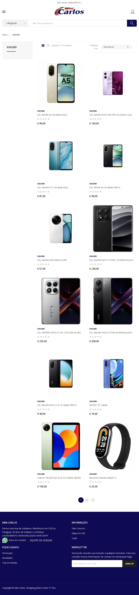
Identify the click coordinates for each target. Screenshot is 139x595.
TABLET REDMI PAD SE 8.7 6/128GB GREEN (59, 478)
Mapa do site (78, 533)
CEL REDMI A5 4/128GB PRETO (104, 187)
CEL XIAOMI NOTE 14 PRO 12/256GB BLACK (111, 260)
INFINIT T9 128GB (98, 405)
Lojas (74, 538)
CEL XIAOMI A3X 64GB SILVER (52, 260)
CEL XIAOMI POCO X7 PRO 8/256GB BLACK (110, 332)
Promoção (7, 553)
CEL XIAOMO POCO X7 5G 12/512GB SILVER (59, 332)
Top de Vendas (9, 562)
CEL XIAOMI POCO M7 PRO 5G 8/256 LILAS (110, 114)
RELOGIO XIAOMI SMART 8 (102, 478)
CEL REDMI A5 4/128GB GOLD (52, 114)
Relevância (116, 47)
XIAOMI (12, 47)
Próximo (93, 500)
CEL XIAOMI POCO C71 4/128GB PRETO (57, 405)
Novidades (7, 557)
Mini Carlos (20, 587)
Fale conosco (78, 528)
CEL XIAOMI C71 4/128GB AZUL (52, 187)
